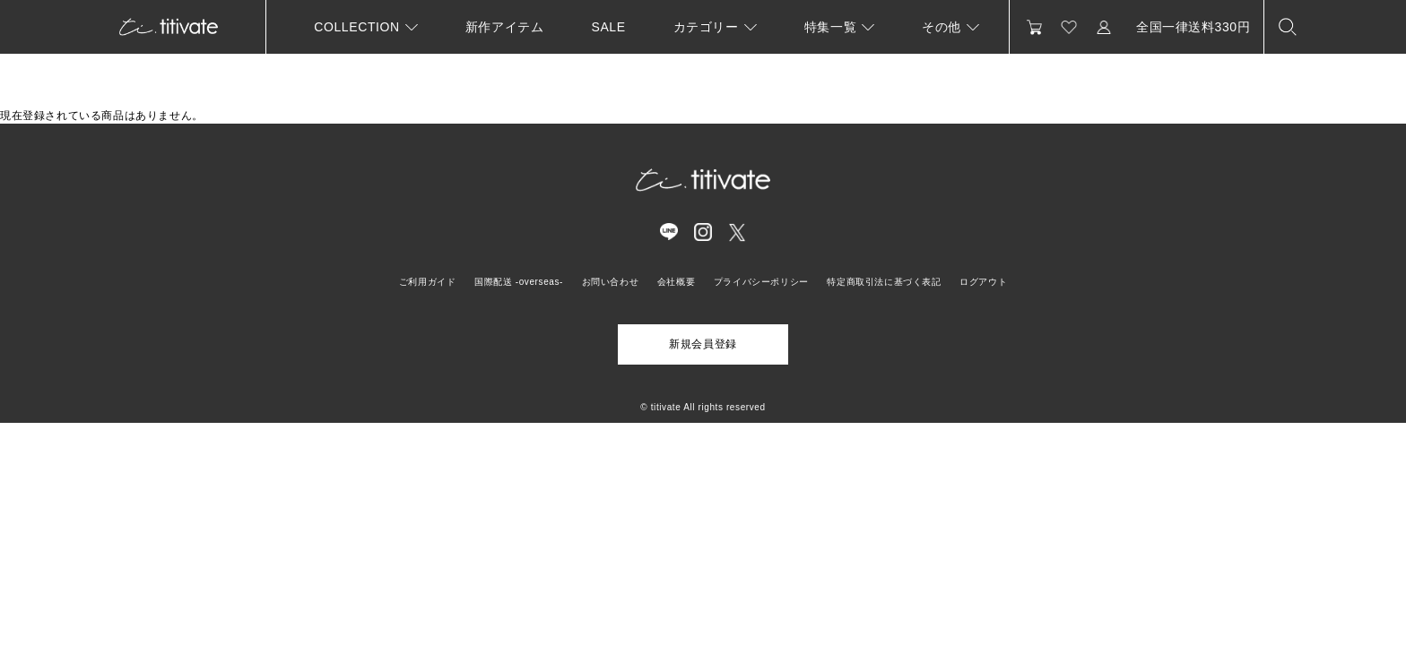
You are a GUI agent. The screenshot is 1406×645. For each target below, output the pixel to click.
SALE (608, 27)
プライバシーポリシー (761, 282)
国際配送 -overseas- (518, 282)
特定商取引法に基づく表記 (884, 282)
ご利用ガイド (427, 282)
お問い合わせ (610, 282)
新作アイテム (504, 27)
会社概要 (676, 282)
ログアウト (983, 282)
